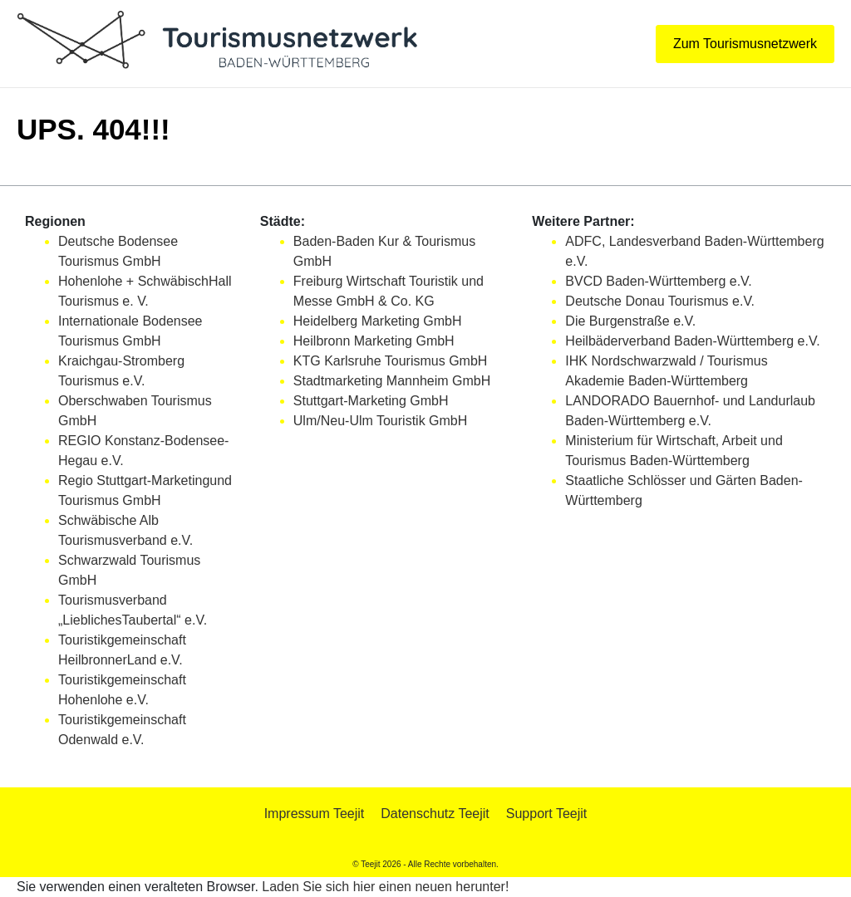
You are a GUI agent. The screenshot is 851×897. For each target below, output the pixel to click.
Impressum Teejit (314, 813)
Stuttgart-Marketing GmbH (371, 401)
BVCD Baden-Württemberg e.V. (658, 281)
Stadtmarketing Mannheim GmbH (391, 381)
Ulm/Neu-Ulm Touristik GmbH (380, 421)
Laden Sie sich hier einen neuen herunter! (385, 887)
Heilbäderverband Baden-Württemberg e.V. (692, 341)
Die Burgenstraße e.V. (630, 321)
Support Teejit (547, 813)
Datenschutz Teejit (435, 813)
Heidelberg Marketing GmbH (377, 321)
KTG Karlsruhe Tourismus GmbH (390, 361)
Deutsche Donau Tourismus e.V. (660, 301)
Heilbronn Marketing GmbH (374, 341)
